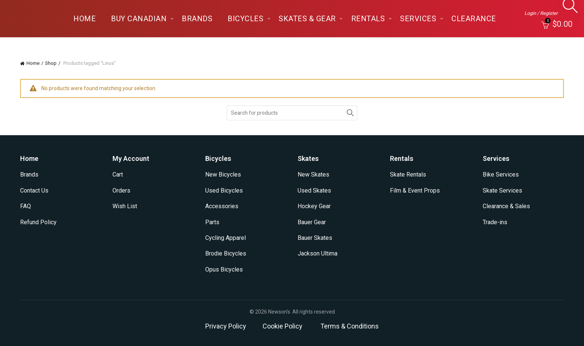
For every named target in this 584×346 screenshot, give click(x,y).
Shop (51, 63)
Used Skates (314, 190)
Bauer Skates (315, 237)
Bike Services (501, 174)
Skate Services (502, 190)
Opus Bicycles (224, 269)
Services (418, 18)
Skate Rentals (408, 174)
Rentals (368, 18)
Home (84, 18)
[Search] (568, 9)
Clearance (473, 18)
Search (349, 112)
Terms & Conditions (349, 326)
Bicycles (245, 18)
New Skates (313, 174)
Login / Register (541, 13)
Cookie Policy (282, 326)
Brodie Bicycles (225, 253)
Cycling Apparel (225, 237)
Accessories (221, 206)
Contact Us (34, 190)
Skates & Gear (307, 18)
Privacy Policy (225, 326)
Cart (117, 174)
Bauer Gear (312, 222)
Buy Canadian (138, 18)
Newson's (279, 312)
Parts (212, 222)
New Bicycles (223, 174)
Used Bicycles (224, 190)
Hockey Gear (314, 206)
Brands (197, 18)
